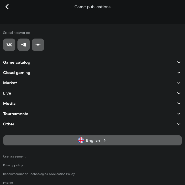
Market (92, 83)
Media (92, 103)
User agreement (14, 156)
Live (92, 93)
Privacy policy (13, 165)
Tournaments (92, 113)
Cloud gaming (92, 72)
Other (92, 124)
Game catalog (92, 62)
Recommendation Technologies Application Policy (39, 174)
